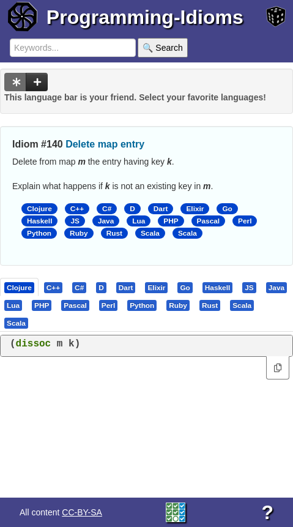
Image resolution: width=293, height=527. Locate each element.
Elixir (195, 208)
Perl (244, 221)
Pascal (208, 221)
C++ (77, 208)
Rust (114, 233)
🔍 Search (162, 48)
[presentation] (19, 287)
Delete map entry (104, 144)
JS (74, 221)
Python (39, 233)
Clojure (39, 208)
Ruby (79, 233)
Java (106, 221)
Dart (161, 208)
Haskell (39, 221)
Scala (150, 233)
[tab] (20, 287)
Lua (138, 221)
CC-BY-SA (82, 512)
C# (106, 208)
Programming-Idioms (144, 17)
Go (227, 208)
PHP (170, 221)
